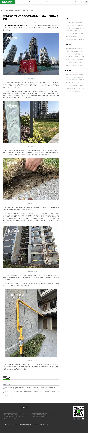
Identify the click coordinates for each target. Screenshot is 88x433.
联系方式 (24, 407)
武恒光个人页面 (29, 10)
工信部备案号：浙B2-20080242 (38, 416)
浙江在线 (11, 10)
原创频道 (23, 10)
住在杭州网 (17, 10)
